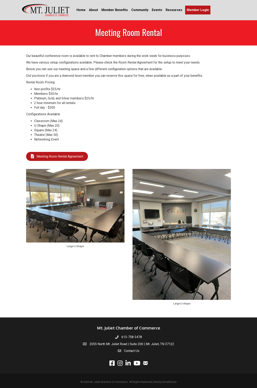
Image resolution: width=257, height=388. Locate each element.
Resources (174, 10)
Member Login (198, 10)
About (93, 10)
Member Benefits (114, 10)
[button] (57, 156)
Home (81, 10)
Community (139, 10)
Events (157, 10)
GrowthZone (169, 381)
